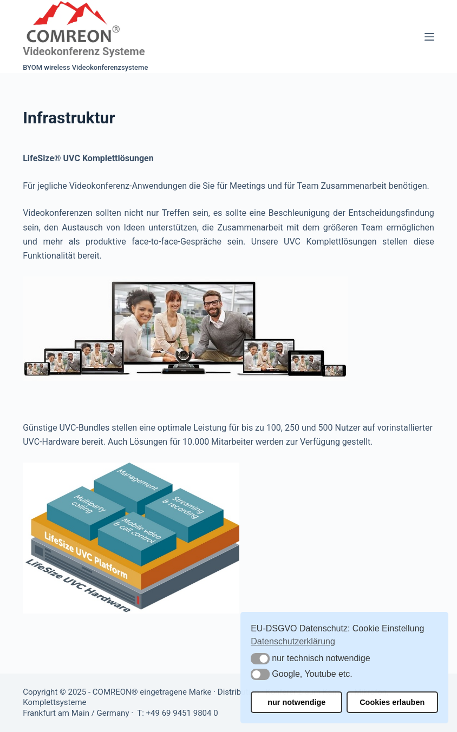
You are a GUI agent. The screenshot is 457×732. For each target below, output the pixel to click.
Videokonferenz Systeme (84, 51)
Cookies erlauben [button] (392, 702)
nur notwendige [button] (296, 702)
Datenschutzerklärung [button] (293, 641)
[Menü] (429, 37)
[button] (260, 658)
